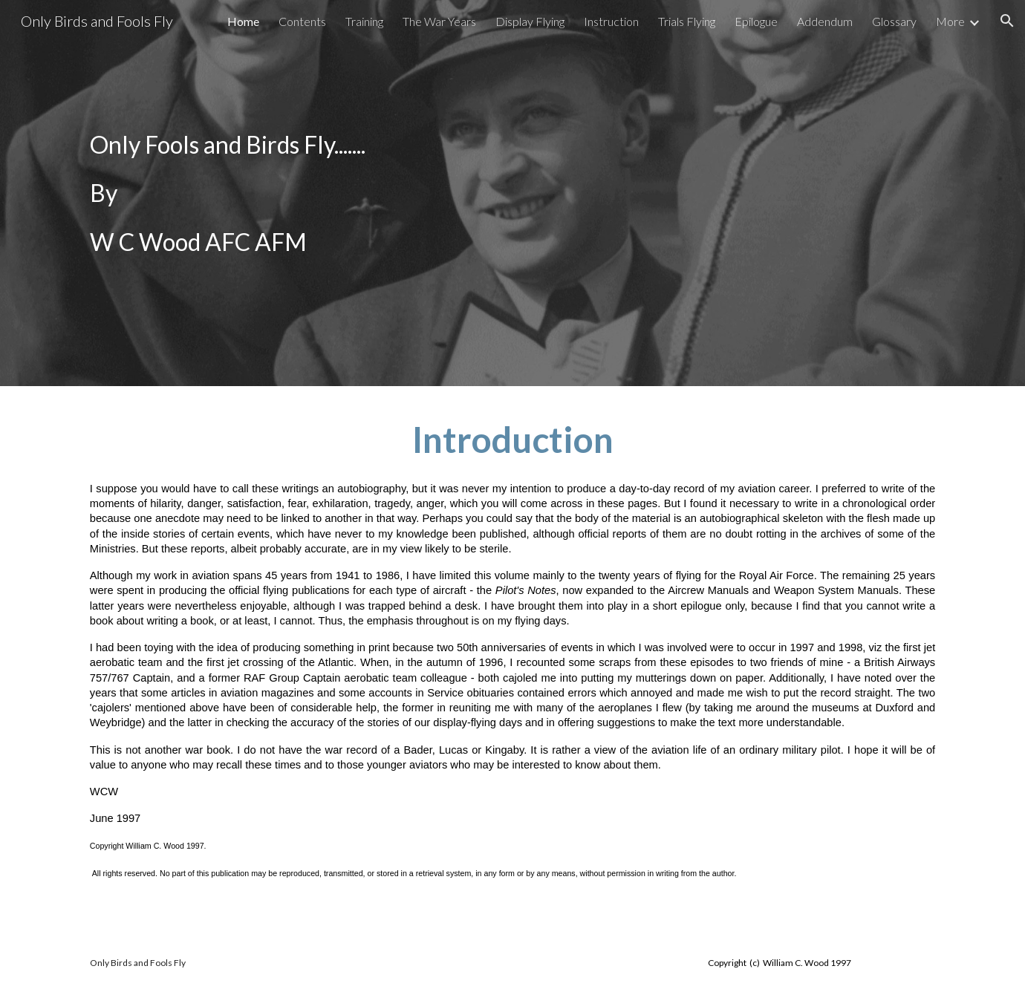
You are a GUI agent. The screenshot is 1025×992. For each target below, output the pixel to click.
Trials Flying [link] (686, 21)
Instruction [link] (611, 21)
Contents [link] (302, 21)
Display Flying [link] (529, 21)
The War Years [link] (439, 21)
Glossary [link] (894, 21)
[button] (1007, 21)
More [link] (950, 21)
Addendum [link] (825, 21)
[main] (512, 193)
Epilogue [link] (756, 21)
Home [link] (243, 21)
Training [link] (364, 21)
